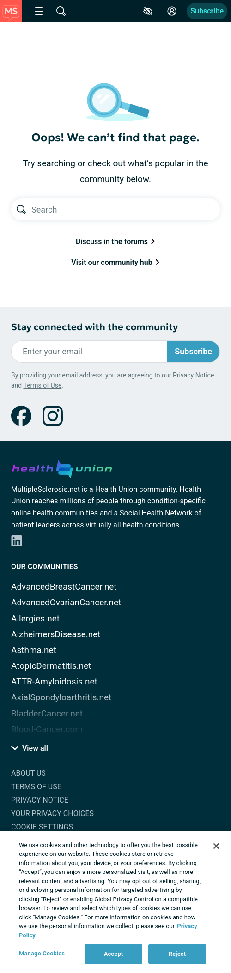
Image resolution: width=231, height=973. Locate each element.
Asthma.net (33, 650)
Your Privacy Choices (52, 813)
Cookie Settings (42, 826)
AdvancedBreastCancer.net (64, 586)
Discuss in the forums (115, 241)
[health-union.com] (62, 468)
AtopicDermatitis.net (51, 665)
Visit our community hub (115, 262)
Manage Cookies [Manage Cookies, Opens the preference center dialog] (42, 953)
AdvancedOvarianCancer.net (66, 602)
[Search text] (125, 209)
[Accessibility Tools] (148, 11)
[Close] (216, 846)
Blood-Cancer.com (47, 729)
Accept (113, 953)
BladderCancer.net (47, 713)
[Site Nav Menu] (39, 11)
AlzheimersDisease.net (56, 634)
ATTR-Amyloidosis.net (54, 681)
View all (29, 748)
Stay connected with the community (94, 327)
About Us (28, 773)
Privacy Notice (193, 375)
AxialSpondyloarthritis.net (61, 697)
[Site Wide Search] (61, 11)
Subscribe (207, 10)
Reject (177, 953)
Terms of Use (42, 385)
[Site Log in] (172, 11)
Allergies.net (35, 618)
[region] (115, 902)
